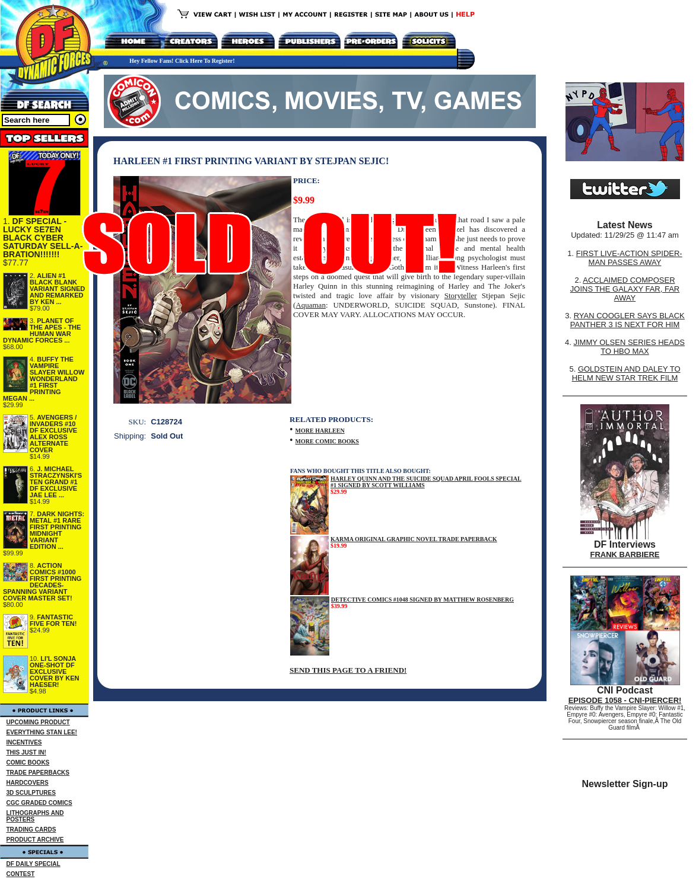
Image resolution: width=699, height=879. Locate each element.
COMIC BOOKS (28, 762)
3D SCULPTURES (31, 792)
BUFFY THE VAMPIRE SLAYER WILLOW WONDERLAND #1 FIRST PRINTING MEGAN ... (43, 379)
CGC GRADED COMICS (39, 803)
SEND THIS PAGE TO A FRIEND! (348, 670)
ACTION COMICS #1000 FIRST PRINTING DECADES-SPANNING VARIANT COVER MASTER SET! (42, 582)
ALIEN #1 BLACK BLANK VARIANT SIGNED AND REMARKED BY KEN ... (57, 288)
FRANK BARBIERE (625, 554)
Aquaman (311, 305)
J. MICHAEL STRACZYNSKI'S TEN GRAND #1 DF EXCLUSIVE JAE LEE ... (56, 481)
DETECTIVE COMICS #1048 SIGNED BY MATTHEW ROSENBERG (422, 599)
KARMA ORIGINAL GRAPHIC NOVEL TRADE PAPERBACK (414, 539)
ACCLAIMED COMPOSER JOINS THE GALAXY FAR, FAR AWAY (624, 289)
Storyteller (460, 295)
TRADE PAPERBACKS (38, 772)
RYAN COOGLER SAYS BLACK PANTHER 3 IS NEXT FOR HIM (627, 320)
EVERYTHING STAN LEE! (42, 732)
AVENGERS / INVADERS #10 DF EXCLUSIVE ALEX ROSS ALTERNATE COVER (53, 433)
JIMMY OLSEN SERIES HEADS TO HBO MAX (629, 347)
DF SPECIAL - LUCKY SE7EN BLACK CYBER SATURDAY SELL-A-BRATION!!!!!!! (42, 237)
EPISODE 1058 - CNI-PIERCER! (625, 700)
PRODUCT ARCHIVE (35, 839)
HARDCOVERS (28, 782)
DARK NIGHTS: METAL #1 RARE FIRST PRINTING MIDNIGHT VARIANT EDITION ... (57, 530)
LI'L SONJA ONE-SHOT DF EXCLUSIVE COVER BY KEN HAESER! (55, 671)
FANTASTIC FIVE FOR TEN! (53, 620)
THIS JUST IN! (26, 752)
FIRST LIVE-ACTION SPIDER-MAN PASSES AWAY (629, 258)
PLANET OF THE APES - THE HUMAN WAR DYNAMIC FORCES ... (42, 330)
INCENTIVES (24, 742)
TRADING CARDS (31, 829)
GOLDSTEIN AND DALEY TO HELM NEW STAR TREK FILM (626, 373)
